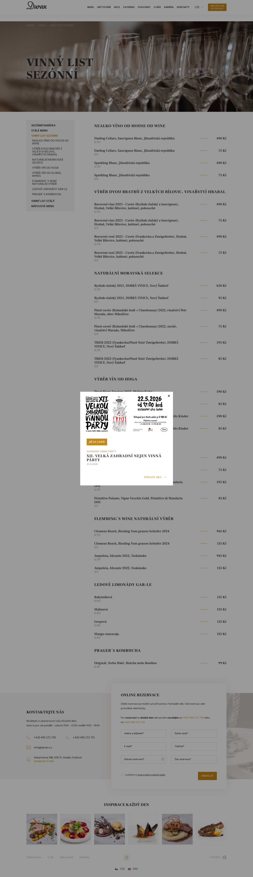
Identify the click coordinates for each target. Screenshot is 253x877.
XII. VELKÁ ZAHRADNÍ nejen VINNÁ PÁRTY (124, 458)
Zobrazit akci (153, 477)
